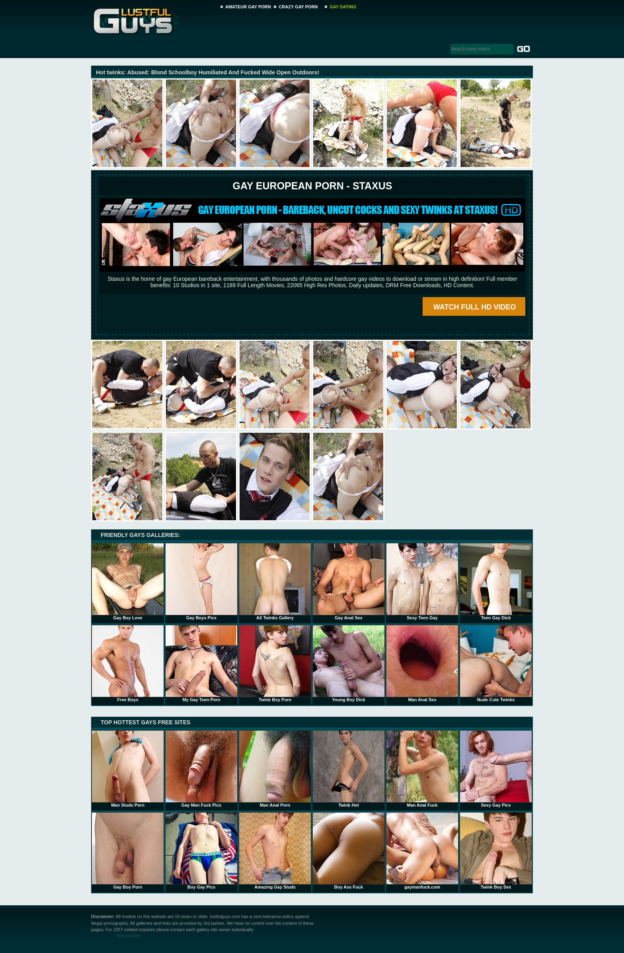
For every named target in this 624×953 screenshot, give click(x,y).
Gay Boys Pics (201, 581)
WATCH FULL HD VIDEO (474, 307)
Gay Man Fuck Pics (201, 768)
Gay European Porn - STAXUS (312, 185)
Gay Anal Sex (348, 581)
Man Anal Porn (275, 768)
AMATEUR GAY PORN (248, 6)
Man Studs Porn (128, 768)
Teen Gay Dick (496, 581)
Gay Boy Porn (128, 850)
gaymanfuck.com (422, 850)
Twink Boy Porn (275, 663)
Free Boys (128, 663)
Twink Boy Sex (496, 850)
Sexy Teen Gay (422, 581)
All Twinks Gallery (275, 581)
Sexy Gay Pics (496, 768)
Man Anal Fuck (422, 768)
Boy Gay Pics (201, 850)
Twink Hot (348, 768)
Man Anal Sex (422, 663)
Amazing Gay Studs (275, 850)
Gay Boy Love (128, 581)
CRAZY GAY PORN (298, 6)
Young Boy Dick (348, 663)
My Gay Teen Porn (201, 663)
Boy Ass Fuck (348, 850)
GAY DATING (343, 6)
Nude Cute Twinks (496, 663)
